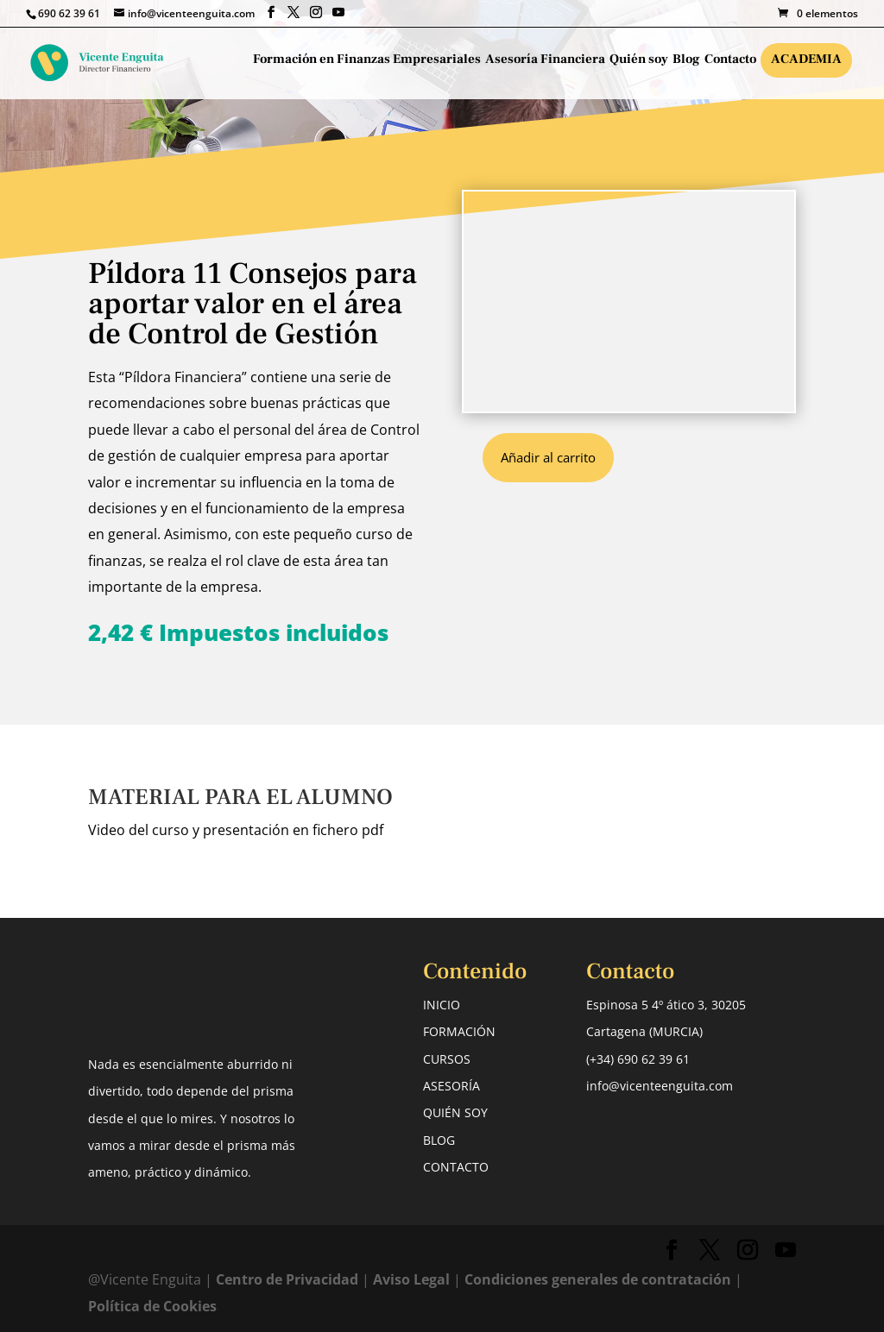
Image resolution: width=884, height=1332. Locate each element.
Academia (806, 59)
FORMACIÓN (459, 1031)
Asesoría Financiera (545, 60)
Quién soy (638, 60)
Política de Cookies (152, 1306)
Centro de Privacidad (289, 1279)
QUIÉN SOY (455, 1112)
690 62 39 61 (69, 13)
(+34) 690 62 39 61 (638, 1059)
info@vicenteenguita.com (659, 1086)
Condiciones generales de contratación (597, 1279)
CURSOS (446, 1059)
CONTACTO (456, 1167)
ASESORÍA (451, 1086)
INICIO (441, 1004)
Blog (686, 60)
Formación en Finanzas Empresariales (367, 60)
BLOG (439, 1140)
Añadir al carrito (548, 457)
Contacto (730, 60)
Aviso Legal (411, 1279)
